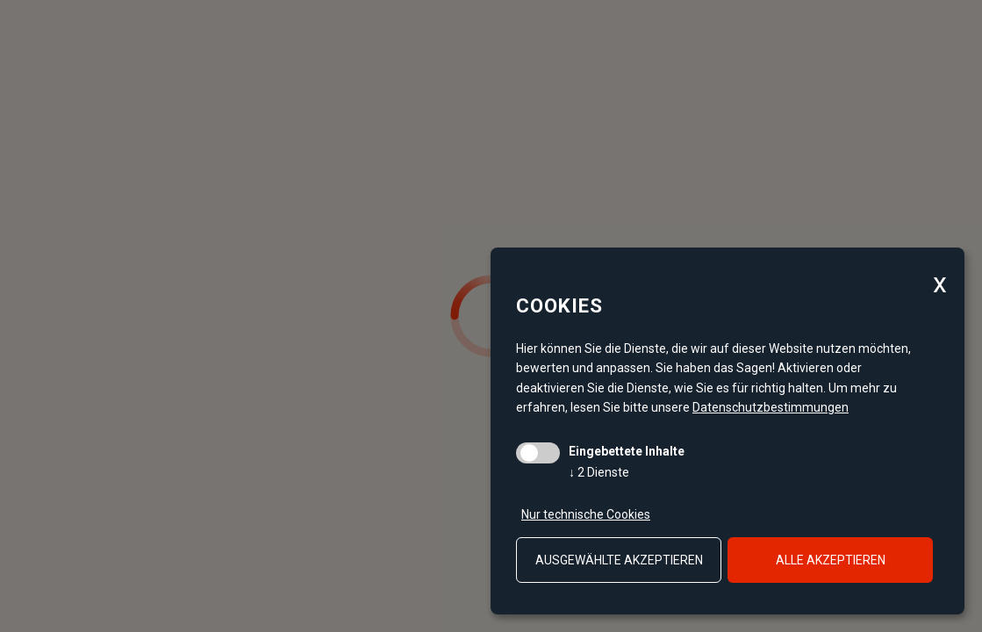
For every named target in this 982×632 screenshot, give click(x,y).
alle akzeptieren (830, 560)
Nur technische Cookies (585, 514)
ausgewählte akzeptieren (619, 560)
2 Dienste (599, 472)
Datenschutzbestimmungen (770, 407)
